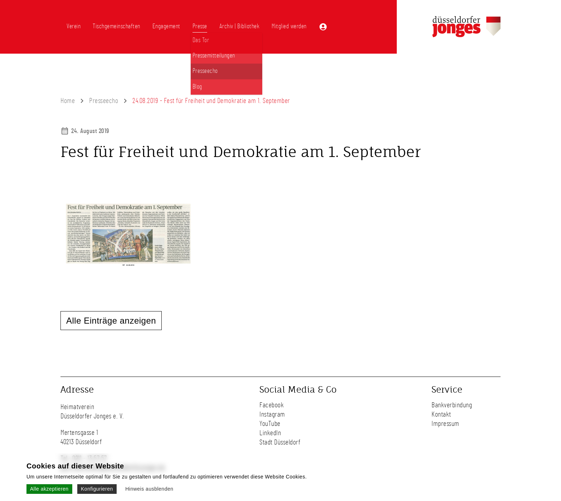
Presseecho (103, 100)
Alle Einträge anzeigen (111, 320)
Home (67, 100)
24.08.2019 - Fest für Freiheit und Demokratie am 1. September (211, 100)
